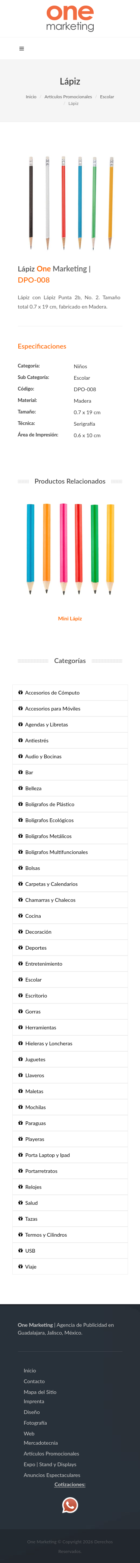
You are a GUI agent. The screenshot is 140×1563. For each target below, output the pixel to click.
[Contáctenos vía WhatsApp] (70, 1504)
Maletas (31, 1091)
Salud (28, 1203)
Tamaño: (27, 412)
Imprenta (34, 1401)
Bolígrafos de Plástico (46, 804)
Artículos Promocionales (68, 96)
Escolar (107, 96)
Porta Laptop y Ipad (44, 1155)
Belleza (30, 788)
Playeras (31, 1139)
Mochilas (32, 1107)
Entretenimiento (40, 963)
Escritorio (32, 995)
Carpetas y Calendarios (48, 884)
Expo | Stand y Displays (50, 1464)
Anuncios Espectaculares (52, 1475)
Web (29, 1433)
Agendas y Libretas (43, 724)
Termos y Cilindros (42, 1234)
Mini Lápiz (70, 618)
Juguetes (32, 1059)
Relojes (30, 1187)
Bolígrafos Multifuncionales (53, 852)
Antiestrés (33, 740)
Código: (26, 389)
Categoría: (29, 366)
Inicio (31, 96)
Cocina (29, 916)
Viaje (27, 1266)
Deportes (32, 947)
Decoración (35, 932)
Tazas (28, 1219)
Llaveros (31, 1075)
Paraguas (32, 1123)
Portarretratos (37, 1171)
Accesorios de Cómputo (49, 692)
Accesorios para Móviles (49, 708)
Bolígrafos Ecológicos (46, 820)
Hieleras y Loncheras (45, 1043)
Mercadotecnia (41, 1443)
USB (26, 1250)
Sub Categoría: (33, 377)
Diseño (32, 1412)
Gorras (29, 1011)
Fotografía (35, 1422)
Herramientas (37, 1027)
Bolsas (29, 868)
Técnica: (26, 423)
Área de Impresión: (38, 435)
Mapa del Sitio (40, 1392)
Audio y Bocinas (40, 756)
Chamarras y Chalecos (47, 900)
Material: (27, 400)
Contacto (34, 1381)
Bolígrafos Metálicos (45, 836)
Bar (25, 772)
